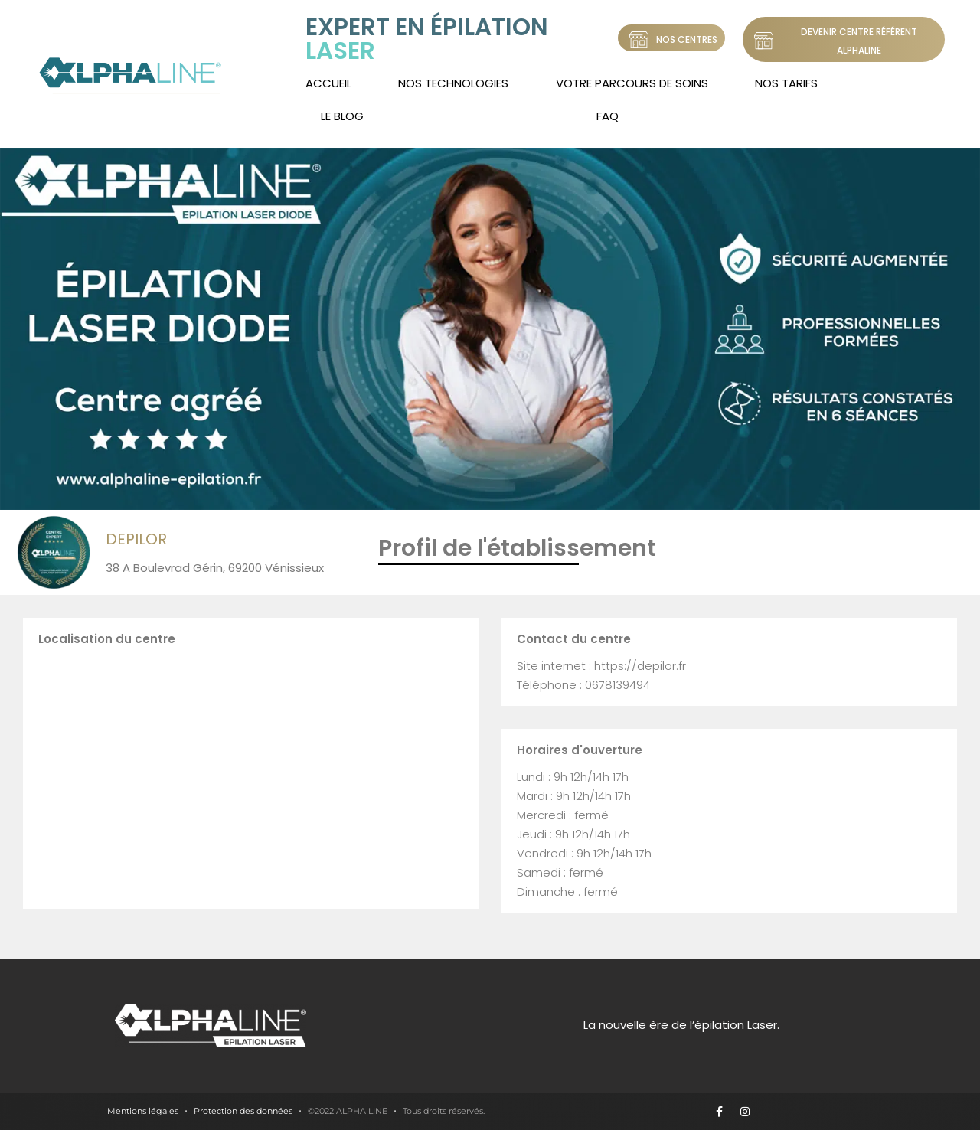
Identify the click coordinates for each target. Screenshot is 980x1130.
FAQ (607, 116)
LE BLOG (342, 116)
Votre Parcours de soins (632, 83)
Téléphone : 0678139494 (583, 685)
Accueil (328, 83)
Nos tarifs (786, 83)
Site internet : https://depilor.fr (601, 666)
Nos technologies (453, 83)
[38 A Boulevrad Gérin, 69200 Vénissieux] (250, 775)
